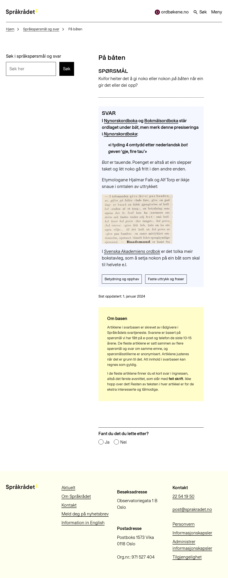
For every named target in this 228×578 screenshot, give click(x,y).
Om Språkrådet (76, 496)
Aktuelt (68, 487)
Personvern (183, 524)
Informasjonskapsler (192, 532)
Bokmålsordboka (161, 120)
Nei (123, 442)
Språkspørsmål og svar (41, 29)
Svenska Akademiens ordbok (132, 251)
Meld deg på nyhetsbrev (85, 513)
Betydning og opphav (122, 279)
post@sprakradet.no (192, 509)
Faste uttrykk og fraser (166, 279)
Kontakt (69, 505)
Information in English (83, 522)
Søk (200, 12)
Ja (107, 442)
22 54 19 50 (183, 496)
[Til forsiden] (21, 12)
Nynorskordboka (120, 120)
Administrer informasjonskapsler (192, 545)
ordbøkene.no (172, 12)
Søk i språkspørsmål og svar (33, 56)
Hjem (10, 29)
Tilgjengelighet (187, 557)
